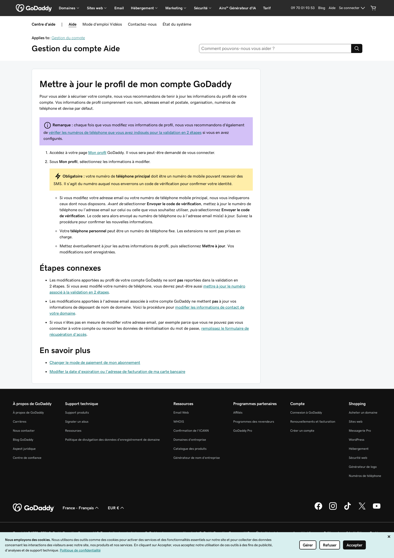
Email (119, 8)
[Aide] (332, 8)
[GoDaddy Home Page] (34, 508)
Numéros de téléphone (365, 475)
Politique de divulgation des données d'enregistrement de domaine (112, 439)
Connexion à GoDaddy (306, 412)
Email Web (181, 412)
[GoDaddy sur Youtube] (376, 509)
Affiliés (237, 412)
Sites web (355, 421)
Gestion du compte (68, 38)
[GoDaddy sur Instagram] (332, 509)
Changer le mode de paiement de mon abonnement (95, 362)
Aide (72, 24)
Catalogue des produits (190, 448)
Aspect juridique (24, 448)
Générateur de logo (363, 466)
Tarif (267, 8)
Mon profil (97, 152)
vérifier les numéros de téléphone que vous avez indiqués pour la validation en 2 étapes (125, 132)
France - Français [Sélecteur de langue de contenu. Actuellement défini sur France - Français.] (81, 508)
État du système (177, 24)
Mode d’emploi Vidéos (102, 24)
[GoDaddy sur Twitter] (362, 509)
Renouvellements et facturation (312, 421)
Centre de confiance (27, 457)
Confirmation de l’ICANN (191, 430)
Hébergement (359, 448)
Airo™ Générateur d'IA (237, 8)
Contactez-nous (142, 24)
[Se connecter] (353, 8)
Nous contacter (24, 430)
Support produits (77, 412)
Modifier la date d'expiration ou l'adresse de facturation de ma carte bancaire (117, 371)
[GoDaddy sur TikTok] (347, 509)
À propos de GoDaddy (28, 412)
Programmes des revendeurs (253, 421)
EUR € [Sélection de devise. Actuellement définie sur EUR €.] (116, 508)
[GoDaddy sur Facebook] (318, 509)
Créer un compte (302, 430)
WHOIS (178, 421)
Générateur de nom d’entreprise (196, 457)
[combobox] (275, 48)
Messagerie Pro (360, 430)
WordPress (356, 439)
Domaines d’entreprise (189, 439)
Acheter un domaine (363, 412)
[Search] (356, 48)
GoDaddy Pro (242, 430)
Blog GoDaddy (23, 439)
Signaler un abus (76, 421)
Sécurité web (358, 457)
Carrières (19, 421)
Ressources (73, 430)
